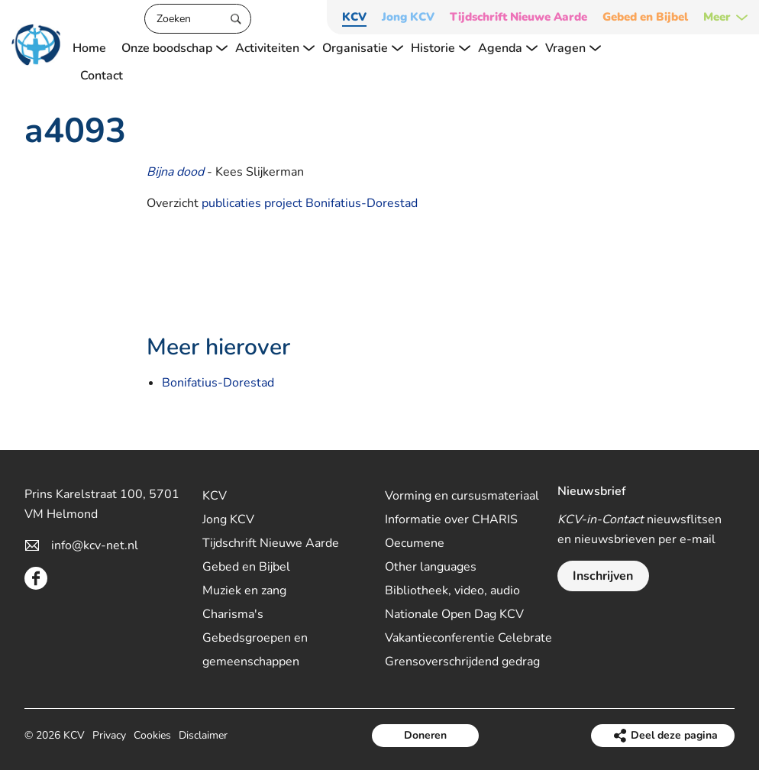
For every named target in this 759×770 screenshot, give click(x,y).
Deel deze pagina (674, 735)
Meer (717, 17)
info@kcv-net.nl (94, 545)
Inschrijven (603, 576)
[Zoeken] (197, 19)
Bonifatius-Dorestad (218, 382)
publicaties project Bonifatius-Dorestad (310, 203)
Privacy (109, 735)
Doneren (425, 735)
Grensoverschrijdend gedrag (462, 661)
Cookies (152, 735)
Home (89, 48)
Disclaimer (203, 735)
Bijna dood (175, 171)
